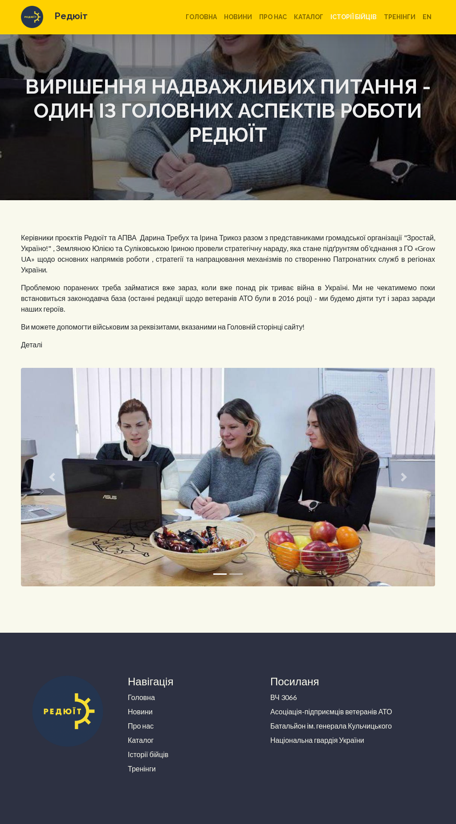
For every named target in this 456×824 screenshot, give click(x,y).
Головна (201, 17)
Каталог (308, 17)
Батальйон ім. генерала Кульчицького (331, 725)
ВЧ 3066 (283, 697)
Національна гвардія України (317, 740)
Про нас (273, 17)
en (427, 17)
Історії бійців (353, 17)
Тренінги (399, 17)
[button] (52, 477)
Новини (238, 17)
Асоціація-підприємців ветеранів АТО (331, 711)
